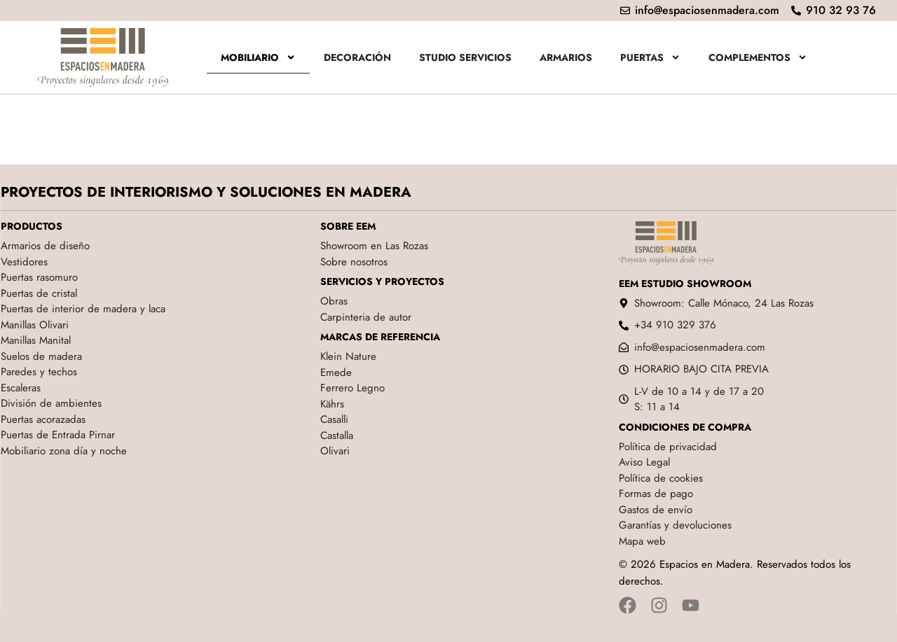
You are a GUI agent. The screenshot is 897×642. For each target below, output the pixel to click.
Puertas (650, 57)
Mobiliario (258, 57)
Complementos (757, 57)
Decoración (357, 57)
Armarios (566, 57)
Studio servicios (465, 57)
